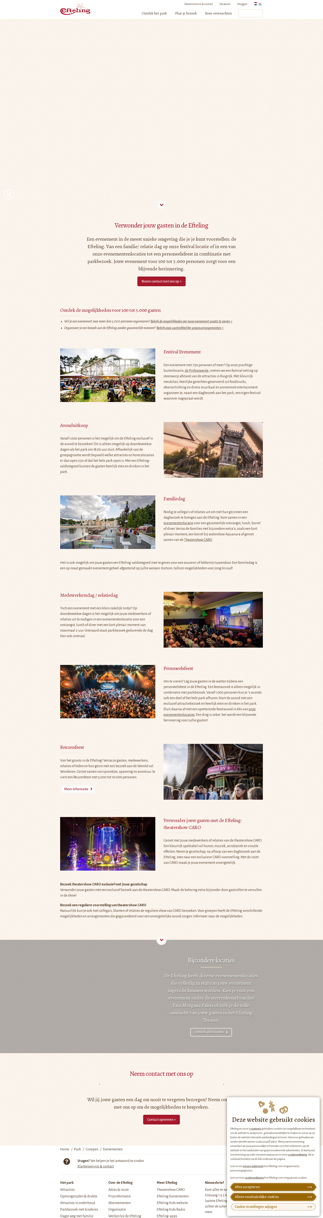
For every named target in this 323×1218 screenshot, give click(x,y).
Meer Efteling (167, 1183)
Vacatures (225, 4)
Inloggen (242, 4)
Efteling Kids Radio (171, 1209)
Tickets (250, 13)
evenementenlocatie (178, 523)
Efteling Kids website (172, 1203)
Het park (67, 1183)
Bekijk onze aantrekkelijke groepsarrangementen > (190, 328)
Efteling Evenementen (173, 1196)
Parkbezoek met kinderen (79, 1209)
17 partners (255, 1128)
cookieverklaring (297, 1154)
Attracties (67, 1190)
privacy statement (253, 1166)
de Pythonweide (196, 371)
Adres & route (118, 1190)
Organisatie (117, 1209)
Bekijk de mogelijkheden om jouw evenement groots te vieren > (191, 321)
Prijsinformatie (119, 1196)
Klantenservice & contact (199, 4)
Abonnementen (119, 1203)
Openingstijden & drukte (78, 1196)
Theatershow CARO (198, 540)
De (167, 975)
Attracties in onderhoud (77, 1203)
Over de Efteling (120, 1183)
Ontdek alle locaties (209, 1032)
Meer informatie (76, 789)
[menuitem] (154, 13)
